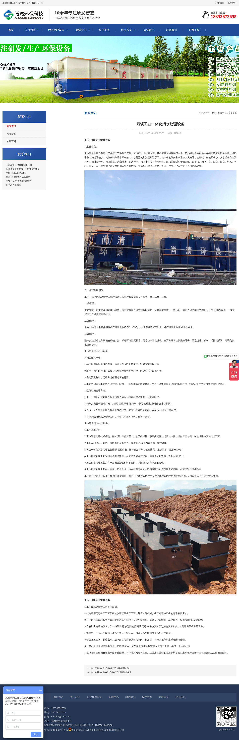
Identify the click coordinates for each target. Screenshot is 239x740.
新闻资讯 (11, 126)
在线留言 (149, 29)
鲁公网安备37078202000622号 (87, 730)
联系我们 (232, 3)
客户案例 (104, 29)
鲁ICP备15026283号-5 (56, 730)
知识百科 (11, 141)
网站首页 (58, 697)
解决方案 (126, 29)
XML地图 (109, 730)
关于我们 (219, 3)
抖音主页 (194, 29)
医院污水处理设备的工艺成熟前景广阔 (112, 668)
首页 (11, 29)
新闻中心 (81, 29)
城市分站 (119, 730)
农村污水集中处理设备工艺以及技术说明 (113, 672)
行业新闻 (11, 134)
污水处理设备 (56, 29)
